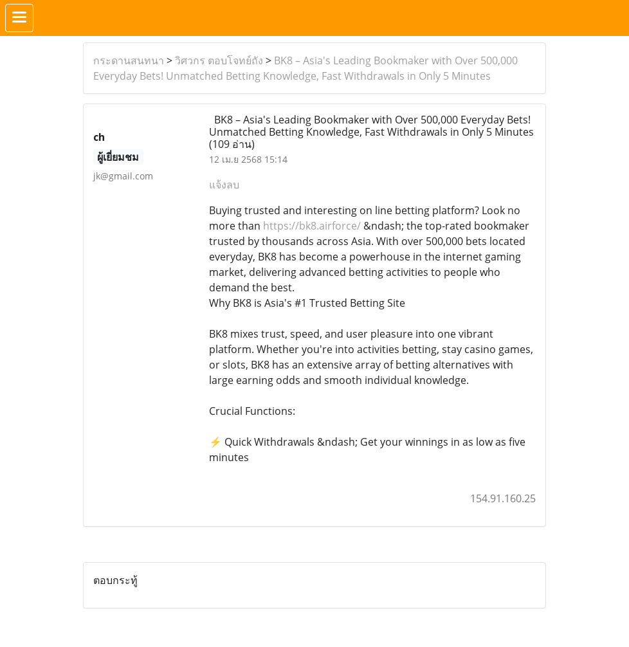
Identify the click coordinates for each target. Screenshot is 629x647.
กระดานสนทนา (128, 60)
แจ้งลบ (224, 185)
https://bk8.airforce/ (312, 226)
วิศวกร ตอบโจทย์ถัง (219, 60)
